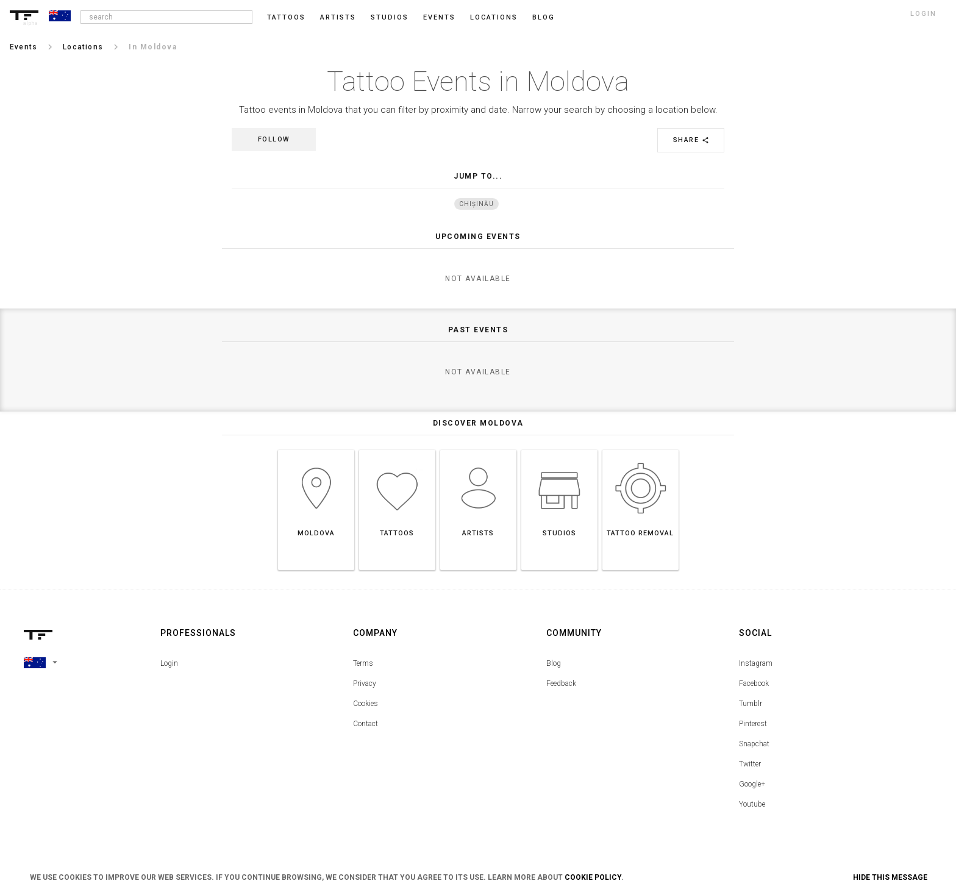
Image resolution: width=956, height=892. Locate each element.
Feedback (561, 683)
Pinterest (753, 723)
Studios (389, 17)
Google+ (752, 784)
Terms (363, 663)
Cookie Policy (593, 877)
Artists (338, 17)
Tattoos (286, 17)
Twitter (750, 764)
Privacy (364, 683)
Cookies (365, 703)
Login (169, 663)
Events (439, 17)
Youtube (752, 804)
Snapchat (754, 744)
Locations (494, 17)
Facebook (754, 683)
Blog (553, 663)
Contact (365, 723)
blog (543, 17)
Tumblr (750, 703)
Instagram (755, 663)
